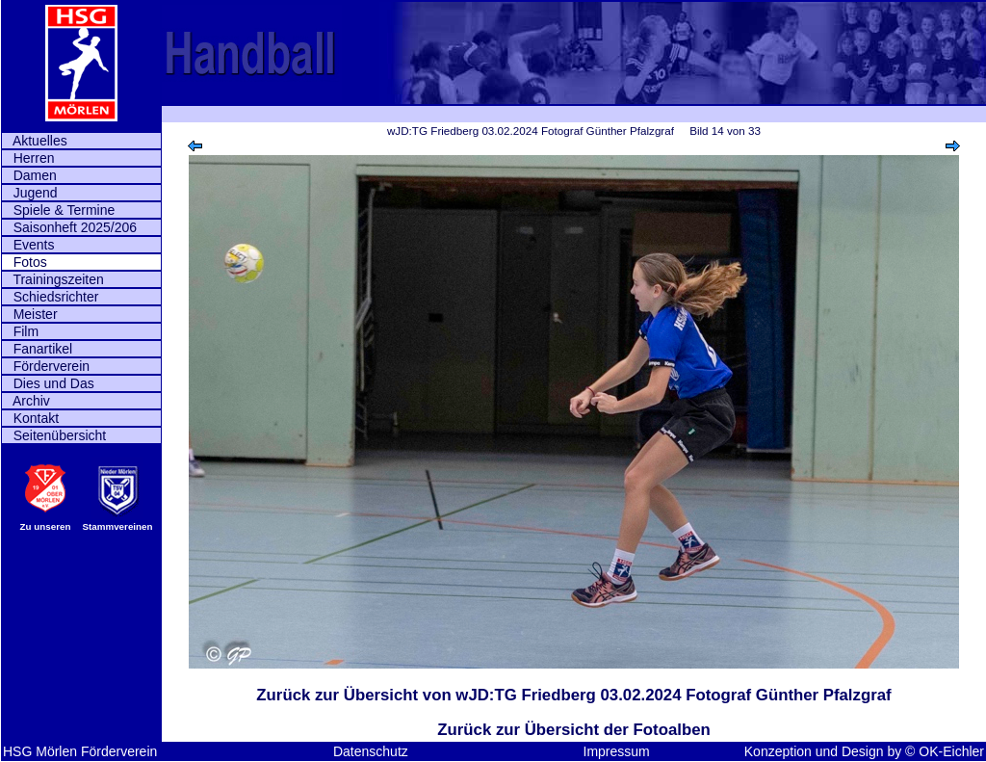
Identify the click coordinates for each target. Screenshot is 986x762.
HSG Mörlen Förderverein (80, 751)
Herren (28, 158)
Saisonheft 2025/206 (69, 227)
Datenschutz (370, 751)
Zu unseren (45, 526)
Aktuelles (34, 140)
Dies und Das (48, 383)
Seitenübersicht (54, 435)
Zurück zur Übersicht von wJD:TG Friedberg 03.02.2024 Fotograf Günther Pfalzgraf (573, 695)
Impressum (617, 751)
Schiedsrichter (50, 296)
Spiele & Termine (58, 210)
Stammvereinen (118, 526)
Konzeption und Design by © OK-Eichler (864, 751)
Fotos (24, 262)
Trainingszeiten (53, 279)
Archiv (26, 400)
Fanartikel (37, 348)
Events (28, 244)
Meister (30, 314)
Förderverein (46, 366)
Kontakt (30, 418)
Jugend (30, 192)
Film (20, 331)
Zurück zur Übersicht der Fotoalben (573, 730)
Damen (29, 175)
